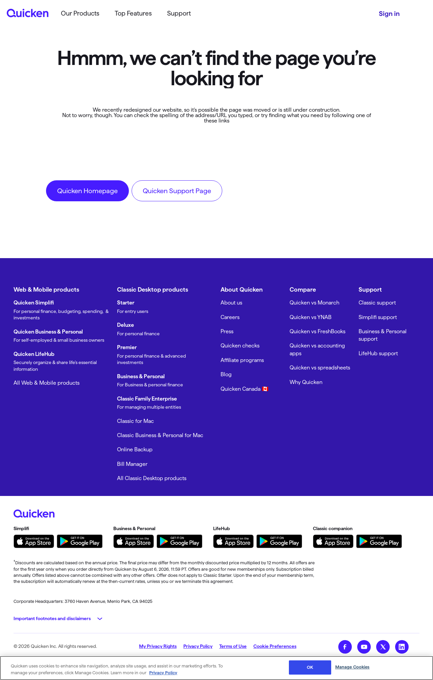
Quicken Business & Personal (48, 332)
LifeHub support (378, 353)
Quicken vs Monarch (314, 302)
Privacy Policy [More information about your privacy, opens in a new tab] (163, 672)
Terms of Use (233, 646)
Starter (125, 302)
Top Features (133, 13)
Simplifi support (378, 317)
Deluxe (125, 325)
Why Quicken (306, 382)
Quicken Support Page (177, 191)
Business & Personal (141, 376)
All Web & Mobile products (46, 383)
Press (227, 331)
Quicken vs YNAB (311, 317)
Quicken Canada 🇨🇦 (245, 389)
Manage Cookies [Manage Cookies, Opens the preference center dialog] (352, 666)
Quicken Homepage (87, 191)
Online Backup (135, 449)
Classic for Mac (135, 421)
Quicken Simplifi (34, 302)
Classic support (377, 302)
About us (231, 302)
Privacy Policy (197, 646)
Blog (226, 374)
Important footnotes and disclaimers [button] (52, 618)
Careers (230, 317)
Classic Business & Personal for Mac (160, 435)
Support (179, 13)
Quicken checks (240, 345)
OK (310, 667)
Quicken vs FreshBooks (317, 331)
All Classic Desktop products (151, 478)
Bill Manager (132, 464)
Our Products (80, 13)
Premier (127, 347)
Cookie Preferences (274, 646)
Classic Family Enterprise (147, 399)
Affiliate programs (242, 360)
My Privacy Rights (158, 646)
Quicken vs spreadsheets (320, 367)
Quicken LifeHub (34, 354)
